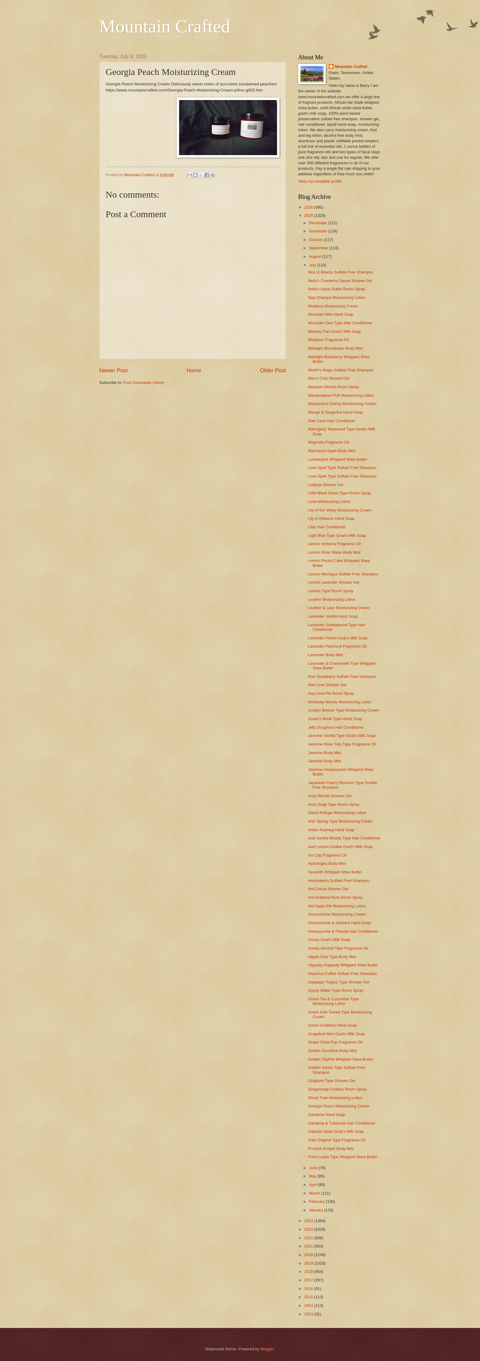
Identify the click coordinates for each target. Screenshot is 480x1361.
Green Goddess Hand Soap (332, 1025)
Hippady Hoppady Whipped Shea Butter (343, 965)
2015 (309, 1297)
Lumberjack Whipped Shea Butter (337, 459)
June (314, 1168)
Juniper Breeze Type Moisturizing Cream (343, 710)
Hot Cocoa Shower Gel (328, 889)
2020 (309, 1254)
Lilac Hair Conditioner (327, 527)
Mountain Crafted (164, 26)
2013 (309, 1314)
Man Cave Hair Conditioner (331, 420)
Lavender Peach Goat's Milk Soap (337, 638)
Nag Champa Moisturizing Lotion (336, 297)
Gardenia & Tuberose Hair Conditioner (341, 1123)
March (315, 1193)
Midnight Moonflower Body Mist (335, 348)
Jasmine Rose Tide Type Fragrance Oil (342, 744)
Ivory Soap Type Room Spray (333, 804)
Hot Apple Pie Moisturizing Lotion (337, 906)
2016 (309, 1288)
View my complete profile (320, 181)
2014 (309, 1305)
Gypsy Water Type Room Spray (335, 990)
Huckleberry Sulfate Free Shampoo (338, 880)
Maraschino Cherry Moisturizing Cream (342, 403)
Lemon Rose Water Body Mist (334, 552)
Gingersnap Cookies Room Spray (337, 1089)
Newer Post (113, 370)
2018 (309, 1271)
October (316, 239)
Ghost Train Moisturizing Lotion (335, 1097)
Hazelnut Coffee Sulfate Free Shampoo (342, 973)
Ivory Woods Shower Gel (329, 796)
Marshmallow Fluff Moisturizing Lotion (341, 395)
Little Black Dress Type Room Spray (339, 493)
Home (193, 370)
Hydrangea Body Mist (327, 863)
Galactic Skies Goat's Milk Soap (336, 1131)
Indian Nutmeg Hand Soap (331, 829)
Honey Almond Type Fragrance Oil (338, 948)
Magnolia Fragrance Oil (328, 442)
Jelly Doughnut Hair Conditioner (336, 727)
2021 (309, 1246)
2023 (309, 1229)
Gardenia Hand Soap (326, 1114)
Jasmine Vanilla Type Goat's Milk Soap (342, 735)
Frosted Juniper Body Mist (331, 1148)
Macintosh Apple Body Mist (331, 450)
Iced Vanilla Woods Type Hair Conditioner (344, 838)
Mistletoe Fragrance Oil (328, 339)
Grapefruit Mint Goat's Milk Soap (336, 1034)
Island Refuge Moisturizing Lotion (337, 812)
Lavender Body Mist (325, 655)
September (319, 248)
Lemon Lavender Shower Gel (333, 582)
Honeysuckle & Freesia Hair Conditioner (343, 931)
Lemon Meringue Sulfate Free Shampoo (343, 574)
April (313, 1184)
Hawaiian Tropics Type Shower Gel (338, 982)
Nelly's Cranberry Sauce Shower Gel (340, 280)
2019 (309, 1263)
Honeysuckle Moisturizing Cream (337, 914)
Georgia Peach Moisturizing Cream (338, 1106)
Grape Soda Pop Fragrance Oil (335, 1042)
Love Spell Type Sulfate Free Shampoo (342, 467)
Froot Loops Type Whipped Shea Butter (342, 1157)
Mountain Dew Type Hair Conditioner (340, 323)
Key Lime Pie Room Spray (331, 693)
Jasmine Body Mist (324, 752)
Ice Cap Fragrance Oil (327, 855)
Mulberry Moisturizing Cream (333, 306)
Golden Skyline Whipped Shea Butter (340, 1059)
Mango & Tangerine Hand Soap (335, 412)
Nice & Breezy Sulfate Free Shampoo (340, 272)
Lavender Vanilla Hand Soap (333, 616)
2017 (309, 1280)
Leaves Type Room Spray (330, 591)
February (317, 1201)
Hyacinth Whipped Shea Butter (335, 872)
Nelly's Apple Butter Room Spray (336, 289)
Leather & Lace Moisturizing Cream (339, 607)
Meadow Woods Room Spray (333, 387)
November (318, 231)
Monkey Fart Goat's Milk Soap (334, 331)
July (313, 265)
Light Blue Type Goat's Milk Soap (337, 535)
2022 (309, 1238)
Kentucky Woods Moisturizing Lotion (339, 702)
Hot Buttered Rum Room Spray (335, 897)
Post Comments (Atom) (143, 382)
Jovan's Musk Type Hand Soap (335, 718)
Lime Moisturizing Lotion (329, 501)
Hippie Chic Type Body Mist (332, 956)
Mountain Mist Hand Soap (330, 314)
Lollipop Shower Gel (325, 484)
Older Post (273, 370)
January (316, 1210)
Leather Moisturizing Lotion (331, 599)
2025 (309, 215)
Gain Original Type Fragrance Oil (337, 1140)
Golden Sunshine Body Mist (332, 1050)
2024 (309, 1220)
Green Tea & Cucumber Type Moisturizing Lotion (333, 1001)
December (318, 223)
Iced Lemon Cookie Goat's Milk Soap (340, 846)
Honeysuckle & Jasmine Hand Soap (339, 922)
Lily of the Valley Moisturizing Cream (339, 510)
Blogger (267, 1349)
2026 (309, 207)
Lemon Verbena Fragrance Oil (334, 543)
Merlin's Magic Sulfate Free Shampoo (340, 370)
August (315, 256)
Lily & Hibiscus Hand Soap (331, 518)
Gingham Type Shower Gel (331, 1080)
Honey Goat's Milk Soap (329, 939)
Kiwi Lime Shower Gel (327, 684)
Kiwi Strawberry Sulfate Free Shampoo (342, 676)
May (313, 1176)
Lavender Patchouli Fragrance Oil (337, 646)
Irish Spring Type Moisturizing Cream (340, 821)
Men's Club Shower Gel (328, 378)
